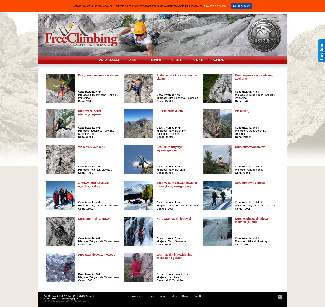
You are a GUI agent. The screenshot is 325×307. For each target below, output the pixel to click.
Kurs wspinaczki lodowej (173, 218)
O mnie (198, 59)
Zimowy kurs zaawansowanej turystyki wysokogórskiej (176, 184)
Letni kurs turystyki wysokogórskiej (169, 148)
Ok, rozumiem (241, 5)
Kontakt (219, 59)
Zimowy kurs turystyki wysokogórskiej (93, 184)
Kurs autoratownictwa (250, 147)
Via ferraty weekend (91, 147)
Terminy (155, 59)
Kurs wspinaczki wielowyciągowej (89, 112)
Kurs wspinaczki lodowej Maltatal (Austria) (252, 220)
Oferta (134, 59)
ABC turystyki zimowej (250, 182)
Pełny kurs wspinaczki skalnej (98, 75)
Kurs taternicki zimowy (94, 218)
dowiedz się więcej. (215, 5)
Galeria (177, 59)
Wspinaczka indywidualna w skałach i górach (174, 256)
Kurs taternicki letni (170, 111)
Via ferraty (242, 111)
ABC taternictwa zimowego (96, 254)
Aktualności (109, 59)
